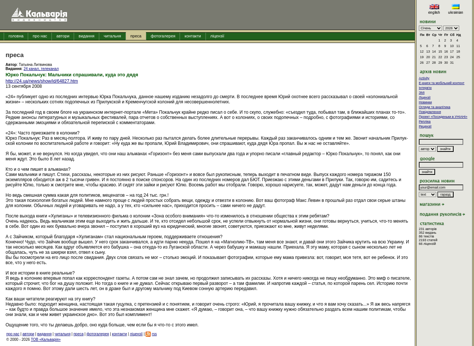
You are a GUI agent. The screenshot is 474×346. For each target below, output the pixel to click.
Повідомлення (430, 112)
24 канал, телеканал (41, 69)
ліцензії (217, 36)
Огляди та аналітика (434, 107)
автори (62, 36)
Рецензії (425, 126)
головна (16, 36)
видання (86, 36)
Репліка (425, 121)
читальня (112, 36)
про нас (40, 36)
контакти (192, 36)
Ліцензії (425, 97)
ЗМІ (421, 92)
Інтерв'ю (425, 88)
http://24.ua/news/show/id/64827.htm (42, 81)
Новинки (425, 102)
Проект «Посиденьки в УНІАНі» (443, 117)
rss (154, 334)
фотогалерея (163, 36)
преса (135, 36)
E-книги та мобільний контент (441, 83)
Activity (424, 78)
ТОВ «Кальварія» (45, 339)
